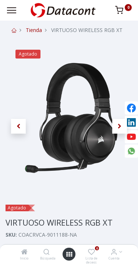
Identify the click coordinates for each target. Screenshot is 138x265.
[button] (18, 126)
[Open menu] (69, 254)
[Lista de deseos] (91, 252)
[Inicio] (24, 252)
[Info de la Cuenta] (113, 252)
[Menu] (11, 10)
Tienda (34, 29)
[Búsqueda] (46, 252)
